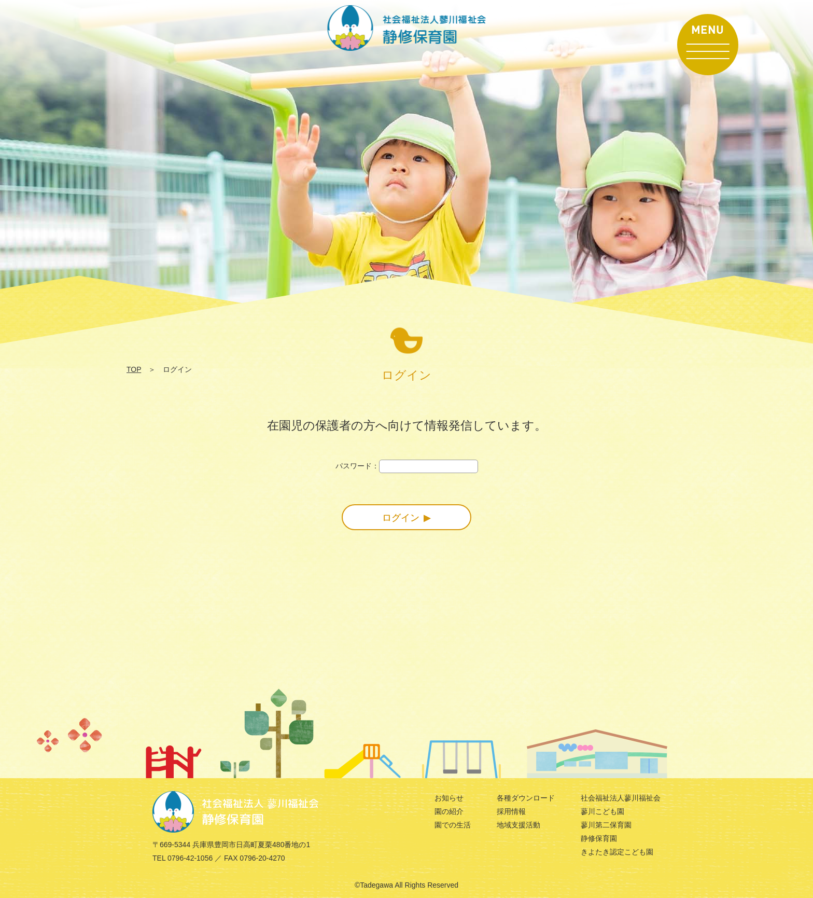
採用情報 (511, 811)
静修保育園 (599, 838)
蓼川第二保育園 (606, 825)
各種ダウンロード (526, 798)
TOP (134, 369)
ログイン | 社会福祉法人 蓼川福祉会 (407, 28)
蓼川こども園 (602, 811)
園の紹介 (449, 811)
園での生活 (452, 825)
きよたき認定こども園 (617, 852)
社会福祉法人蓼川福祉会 (621, 798)
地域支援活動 (518, 825)
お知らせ (449, 798)
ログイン (400, 518)
